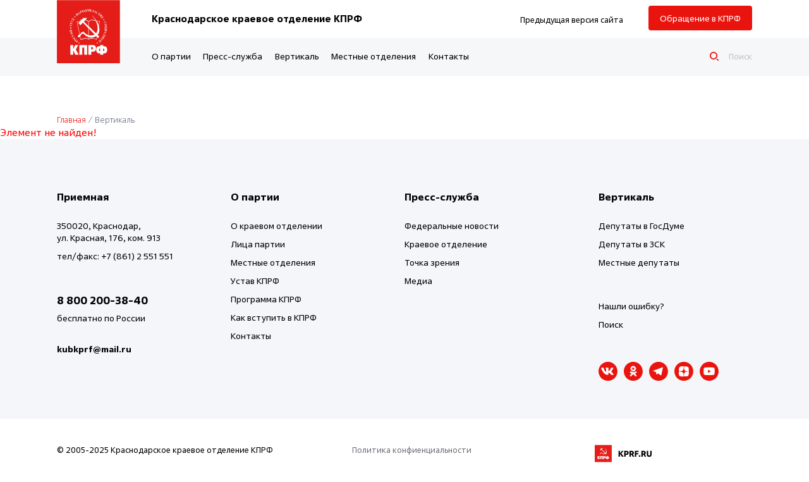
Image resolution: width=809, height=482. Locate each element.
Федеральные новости (451, 225)
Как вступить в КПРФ (274, 317)
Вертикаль (297, 56)
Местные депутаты (639, 262)
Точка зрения (431, 262)
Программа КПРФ (266, 299)
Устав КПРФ (255, 281)
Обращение (700, 18)
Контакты (449, 56)
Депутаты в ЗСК (632, 244)
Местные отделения (373, 56)
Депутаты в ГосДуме (641, 225)
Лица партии (258, 244)
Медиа (418, 281)
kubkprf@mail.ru (94, 349)
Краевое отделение (445, 244)
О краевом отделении (276, 225)
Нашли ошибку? (631, 306)
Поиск (611, 324)
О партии (171, 56)
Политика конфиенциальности (411, 449)
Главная (71, 119)
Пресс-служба (232, 56)
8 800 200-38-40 (102, 300)
